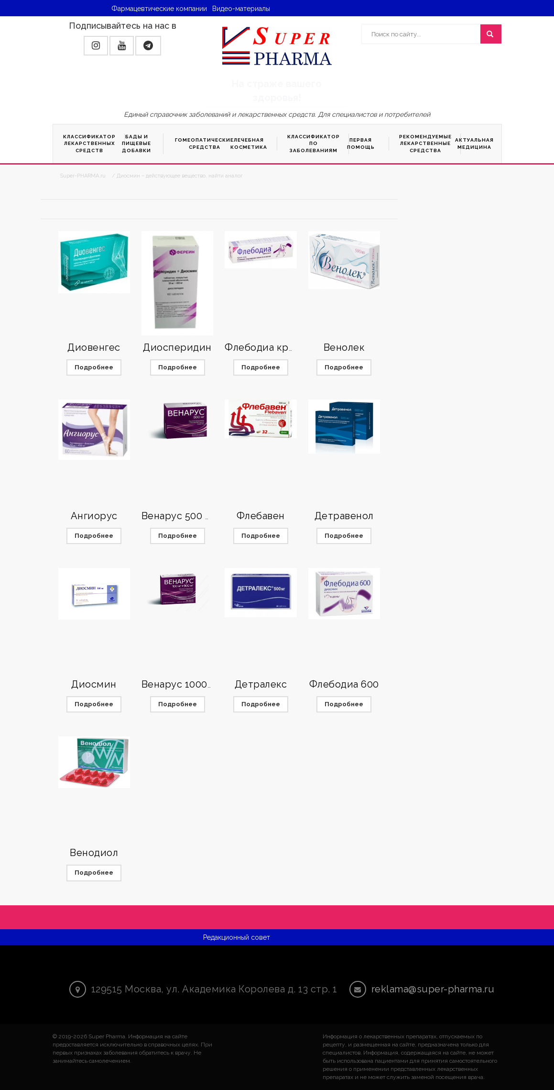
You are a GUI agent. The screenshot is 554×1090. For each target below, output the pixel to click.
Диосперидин (177, 347)
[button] (96, 46)
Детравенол (344, 516)
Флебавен (261, 516)
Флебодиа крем (263, 347)
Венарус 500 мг (179, 516)
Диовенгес (93, 347)
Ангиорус (94, 516)
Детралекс (261, 684)
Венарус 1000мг (180, 684)
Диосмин (94, 684)
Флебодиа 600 (344, 684)
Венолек (344, 347)
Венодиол (94, 852)
